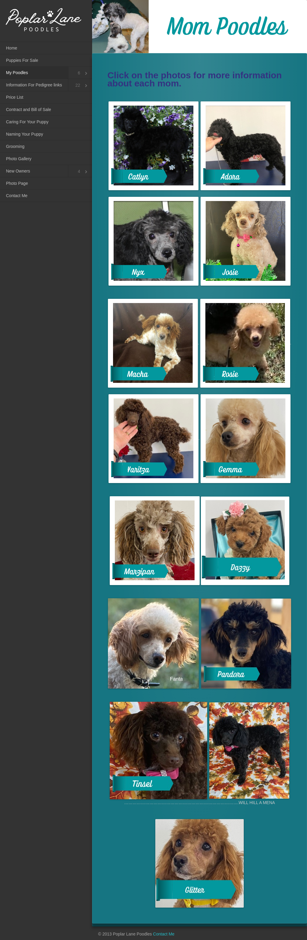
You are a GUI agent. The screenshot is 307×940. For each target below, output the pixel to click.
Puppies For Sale (22, 60)
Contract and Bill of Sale (28, 109)
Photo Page (17, 183)
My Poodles (17, 72)
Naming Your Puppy (24, 134)
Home (11, 48)
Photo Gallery (18, 158)
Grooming (15, 146)
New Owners (18, 171)
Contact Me (17, 195)
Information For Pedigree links (34, 85)
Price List (14, 97)
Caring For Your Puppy (27, 121)
